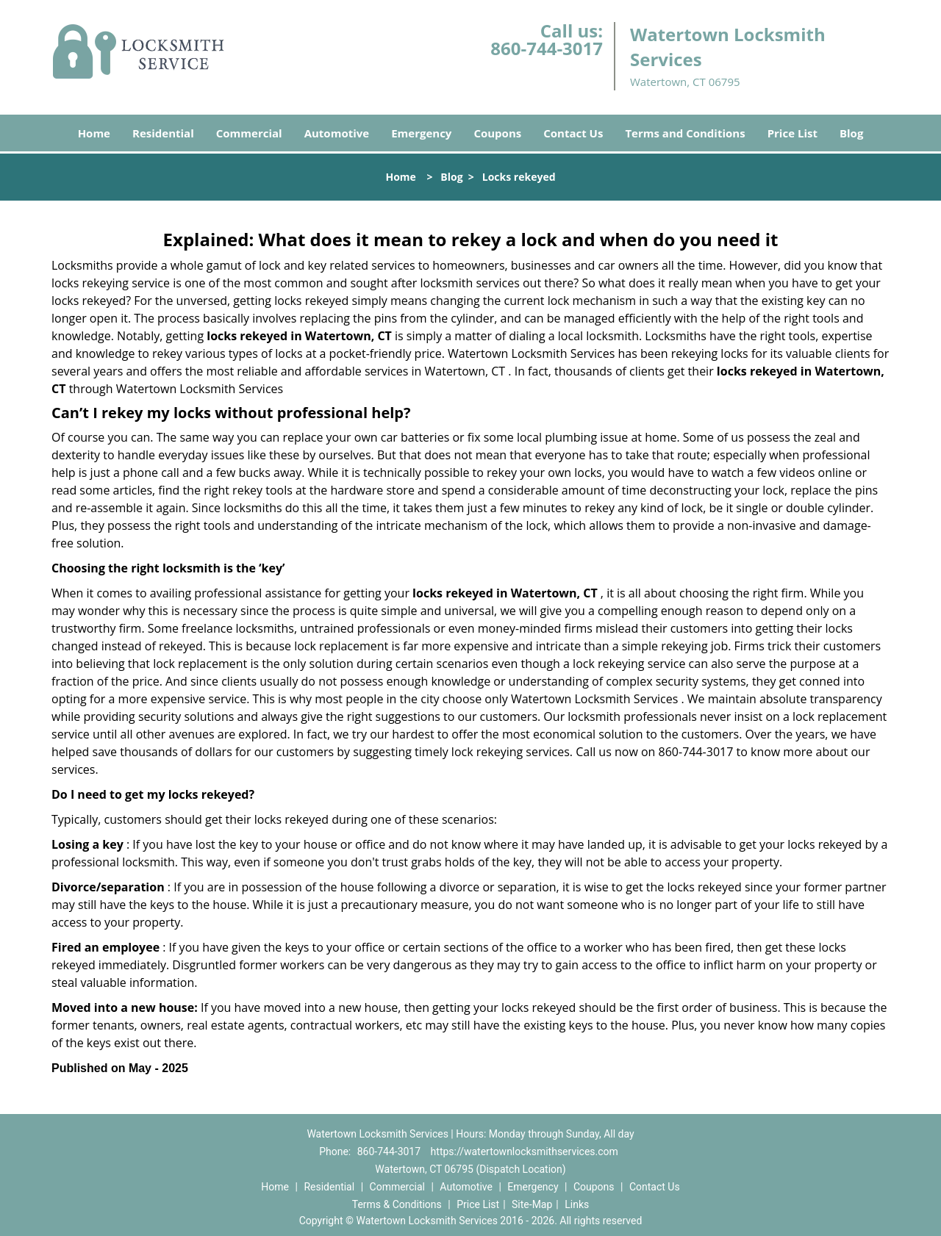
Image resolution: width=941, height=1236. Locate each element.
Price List (792, 133)
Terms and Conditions (685, 133)
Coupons (497, 133)
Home (94, 133)
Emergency (421, 133)
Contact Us (573, 133)
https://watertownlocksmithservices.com (524, 1151)
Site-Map (532, 1204)
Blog (851, 133)
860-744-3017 (546, 48)
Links (577, 1204)
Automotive (337, 133)
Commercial (249, 133)
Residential (163, 133)
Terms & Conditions (397, 1204)
